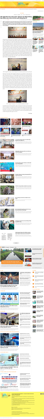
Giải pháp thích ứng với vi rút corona (24, 333)
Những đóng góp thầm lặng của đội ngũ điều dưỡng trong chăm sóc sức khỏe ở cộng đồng (5, 136)
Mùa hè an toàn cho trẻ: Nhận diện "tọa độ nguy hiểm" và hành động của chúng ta (39, 273)
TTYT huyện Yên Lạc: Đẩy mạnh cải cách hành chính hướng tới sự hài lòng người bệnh (40, 297)
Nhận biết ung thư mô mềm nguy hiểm (25, 282)
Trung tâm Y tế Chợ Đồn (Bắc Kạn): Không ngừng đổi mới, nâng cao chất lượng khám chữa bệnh (40, 325)
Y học (12, 7)
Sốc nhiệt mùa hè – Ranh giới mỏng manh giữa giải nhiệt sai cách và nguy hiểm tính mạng (25, 273)
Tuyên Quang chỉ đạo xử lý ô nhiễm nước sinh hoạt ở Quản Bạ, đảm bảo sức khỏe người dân (23, 233)
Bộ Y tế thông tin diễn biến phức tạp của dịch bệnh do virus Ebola (5, 126)
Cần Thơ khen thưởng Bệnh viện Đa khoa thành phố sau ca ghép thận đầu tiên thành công (35, 42)
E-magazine (7, 247)
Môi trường (9, 7)
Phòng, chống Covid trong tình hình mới (8, 371)
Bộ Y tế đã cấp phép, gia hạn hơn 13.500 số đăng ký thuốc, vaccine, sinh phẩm (25, 379)
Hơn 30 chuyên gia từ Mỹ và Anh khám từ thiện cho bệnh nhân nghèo (40, 292)
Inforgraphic (12, 247)
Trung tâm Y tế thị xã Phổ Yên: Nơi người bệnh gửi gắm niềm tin (40, 311)
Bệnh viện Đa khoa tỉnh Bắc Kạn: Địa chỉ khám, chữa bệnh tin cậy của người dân (40, 330)
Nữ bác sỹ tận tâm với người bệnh (24, 358)
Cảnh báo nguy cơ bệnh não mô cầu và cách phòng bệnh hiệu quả (25, 303)
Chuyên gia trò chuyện (28, 7)
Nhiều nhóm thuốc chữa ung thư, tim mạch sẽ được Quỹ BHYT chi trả (9, 327)
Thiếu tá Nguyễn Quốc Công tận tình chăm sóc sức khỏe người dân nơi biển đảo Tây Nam (25, 363)
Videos (35, 7)
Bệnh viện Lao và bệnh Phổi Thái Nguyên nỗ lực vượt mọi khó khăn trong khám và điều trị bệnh (40, 306)
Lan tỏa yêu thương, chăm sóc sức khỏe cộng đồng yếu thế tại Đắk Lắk (22, 140)
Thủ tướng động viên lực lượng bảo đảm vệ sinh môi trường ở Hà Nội (37, 249)
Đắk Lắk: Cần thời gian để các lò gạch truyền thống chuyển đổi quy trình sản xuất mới (38, 32)
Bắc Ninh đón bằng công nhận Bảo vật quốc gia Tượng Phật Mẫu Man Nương (39, 276)
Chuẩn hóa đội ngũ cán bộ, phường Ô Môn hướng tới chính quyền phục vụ (41, 42)
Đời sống (15, 7)
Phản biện (32, 7)
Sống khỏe (18, 14)
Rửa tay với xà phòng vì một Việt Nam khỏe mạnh (10, 331)
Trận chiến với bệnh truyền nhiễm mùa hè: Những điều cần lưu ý (8, 306)
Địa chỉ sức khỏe (36, 289)
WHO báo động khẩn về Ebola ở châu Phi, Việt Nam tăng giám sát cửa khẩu (16, 126)
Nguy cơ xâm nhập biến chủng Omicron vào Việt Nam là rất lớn (9, 347)
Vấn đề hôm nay (3, 7)
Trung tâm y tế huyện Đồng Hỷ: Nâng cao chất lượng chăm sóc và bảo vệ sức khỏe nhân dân (40, 321)
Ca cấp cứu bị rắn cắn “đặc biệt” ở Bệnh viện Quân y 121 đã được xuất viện (41, 51)
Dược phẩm (15, 14)
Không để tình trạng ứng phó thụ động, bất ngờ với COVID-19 (9, 387)
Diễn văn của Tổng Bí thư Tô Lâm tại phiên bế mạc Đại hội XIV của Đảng (37, 258)
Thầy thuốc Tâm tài (27, 14)
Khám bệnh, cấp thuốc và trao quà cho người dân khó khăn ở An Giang (27, 126)
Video (15, 247)
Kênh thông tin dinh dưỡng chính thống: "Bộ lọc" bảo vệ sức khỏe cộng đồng (25, 293)
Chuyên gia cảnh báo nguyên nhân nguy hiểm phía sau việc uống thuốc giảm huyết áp (25, 298)
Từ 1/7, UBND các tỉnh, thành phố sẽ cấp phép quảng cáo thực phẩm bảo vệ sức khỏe (25, 314)
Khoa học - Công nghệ (21, 7)
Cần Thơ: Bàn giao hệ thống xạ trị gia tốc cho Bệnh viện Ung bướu (35, 50)
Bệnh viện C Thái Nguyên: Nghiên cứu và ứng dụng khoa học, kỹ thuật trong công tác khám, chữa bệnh (40, 301)
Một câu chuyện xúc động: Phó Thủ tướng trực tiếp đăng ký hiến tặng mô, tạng (8, 286)
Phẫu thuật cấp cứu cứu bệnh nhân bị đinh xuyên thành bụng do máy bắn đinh (16, 136)
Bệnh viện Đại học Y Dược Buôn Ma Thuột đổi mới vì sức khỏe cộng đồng (25, 278)
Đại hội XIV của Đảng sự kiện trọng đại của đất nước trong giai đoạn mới (37, 263)
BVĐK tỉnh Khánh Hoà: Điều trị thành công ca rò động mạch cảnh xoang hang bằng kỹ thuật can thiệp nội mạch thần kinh (25, 384)
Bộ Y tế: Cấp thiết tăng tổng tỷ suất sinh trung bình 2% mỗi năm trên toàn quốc (23, 210)
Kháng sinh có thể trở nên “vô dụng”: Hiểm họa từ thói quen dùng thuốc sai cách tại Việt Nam (25, 319)
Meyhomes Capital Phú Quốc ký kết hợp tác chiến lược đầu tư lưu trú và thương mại (39, 280)
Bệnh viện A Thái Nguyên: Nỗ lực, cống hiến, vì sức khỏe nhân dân (40, 316)
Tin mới (24, 14)
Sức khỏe (7, 7)
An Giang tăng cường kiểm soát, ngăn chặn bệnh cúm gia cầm (25, 374)
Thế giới (17, 7)
